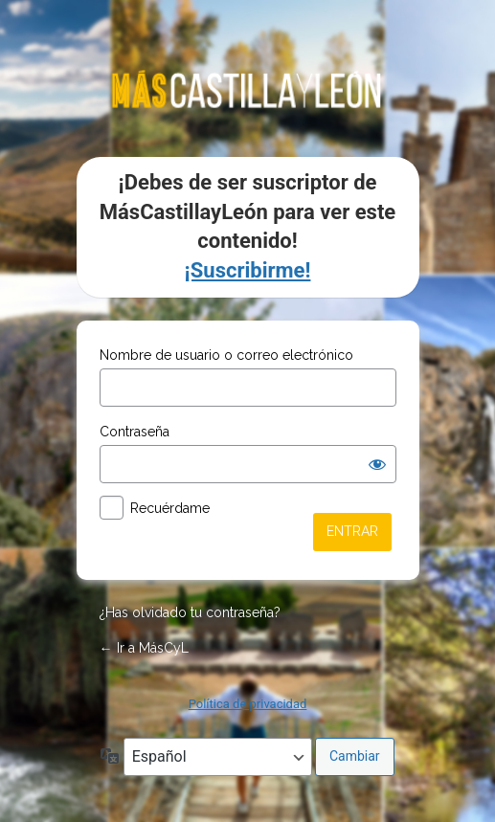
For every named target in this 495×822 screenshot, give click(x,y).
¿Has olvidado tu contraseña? (190, 612)
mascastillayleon (248, 89)
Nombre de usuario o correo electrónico (226, 355)
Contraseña (134, 431)
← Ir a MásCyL (144, 647)
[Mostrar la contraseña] (377, 464)
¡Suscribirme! (248, 270)
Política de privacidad (248, 704)
